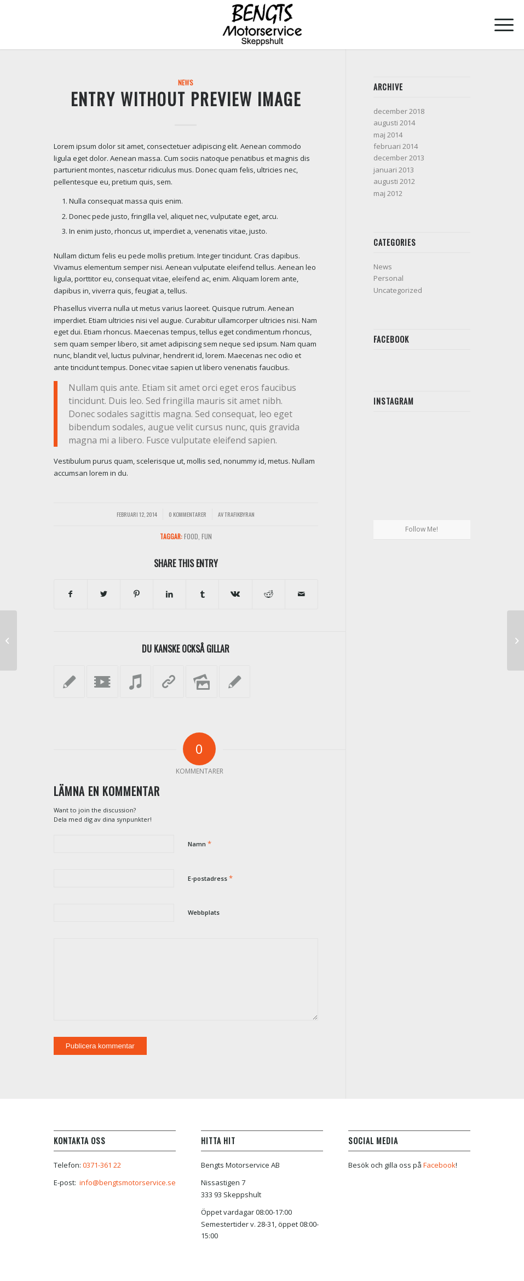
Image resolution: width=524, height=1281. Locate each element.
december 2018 (398, 111)
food (191, 536)
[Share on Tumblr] (202, 594)
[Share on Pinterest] (136, 594)
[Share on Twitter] (104, 594)
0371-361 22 (102, 1165)
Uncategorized (397, 290)
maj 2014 (387, 135)
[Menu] (498, 24)
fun (206, 536)
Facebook (439, 1165)
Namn (199, 844)
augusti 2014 (394, 123)
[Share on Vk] (235, 594)
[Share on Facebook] (70, 594)
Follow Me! (421, 529)
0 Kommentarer (187, 514)
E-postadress (210, 878)
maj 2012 (387, 193)
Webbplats (204, 912)
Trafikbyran (239, 514)
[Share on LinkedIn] (169, 594)
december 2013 (398, 158)
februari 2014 (395, 146)
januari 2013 (393, 170)
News (185, 82)
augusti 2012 (394, 181)
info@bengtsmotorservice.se (127, 1182)
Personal (388, 278)
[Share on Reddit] (268, 594)
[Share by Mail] (301, 594)
